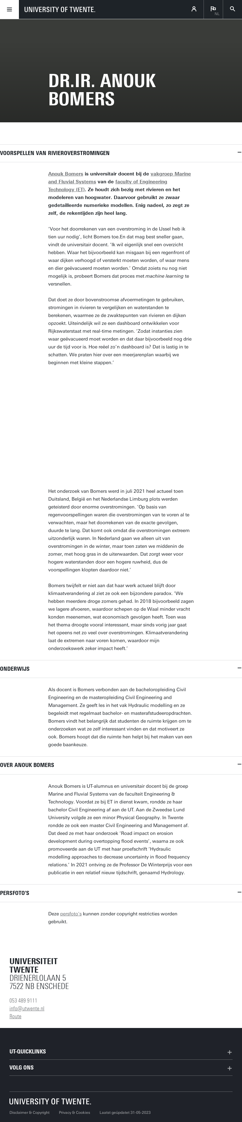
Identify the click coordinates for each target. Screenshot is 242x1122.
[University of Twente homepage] (60, 9)
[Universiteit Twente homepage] (50, 1101)
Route (15, 1016)
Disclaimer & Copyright (29, 1112)
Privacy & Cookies (74, 1112)
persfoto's (71, 914)
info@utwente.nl (26, 1008)
